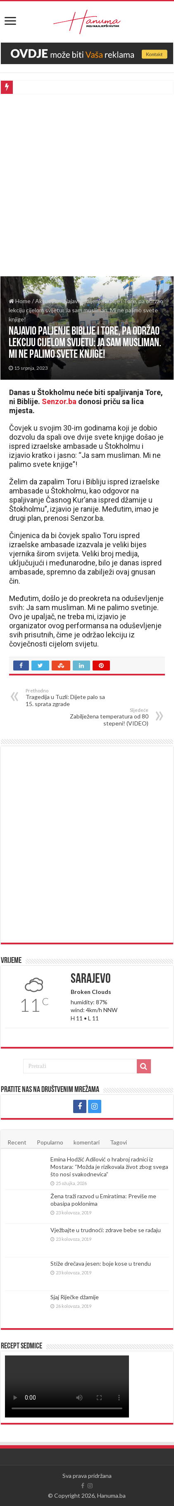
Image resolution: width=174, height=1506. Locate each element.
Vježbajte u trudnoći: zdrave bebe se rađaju (105, 1229)
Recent (16, 1142)
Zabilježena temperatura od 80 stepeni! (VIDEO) (106, 717)
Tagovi (118, 1142)
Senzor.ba (59, 401)
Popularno (50, 1142)
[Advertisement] (87, 185)
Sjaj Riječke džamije (74, 1296)
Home (20, 300)
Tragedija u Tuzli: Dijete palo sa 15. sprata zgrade (68, 697)
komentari (87, 1142)
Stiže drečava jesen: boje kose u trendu (100, 1263)
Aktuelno (47, 300)
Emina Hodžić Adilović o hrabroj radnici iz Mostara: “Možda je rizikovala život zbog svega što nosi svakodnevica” (109, 1167)
